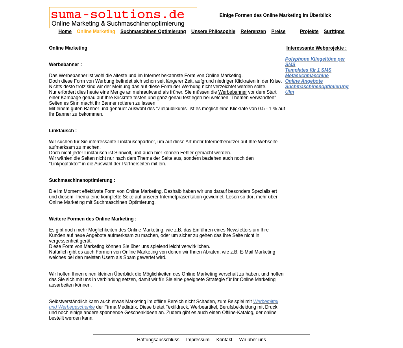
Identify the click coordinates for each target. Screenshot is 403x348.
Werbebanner (232, 92)
